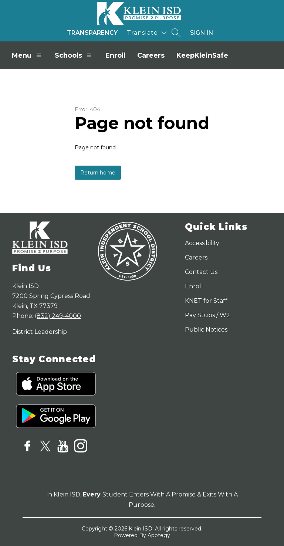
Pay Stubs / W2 (207, 315)
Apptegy (159, 535)
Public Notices (206, 329)
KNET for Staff (206, 300)
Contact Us (201, 271)
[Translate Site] (146, 32)
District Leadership (39, 331)
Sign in (201, 32)
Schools (74, 55)
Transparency (92, 32)
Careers (151, 55)
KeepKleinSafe (202, 55)
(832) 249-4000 (58, 315)
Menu (27, 55)
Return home (97, 172)
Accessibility (202, 243)
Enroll (115, 55)
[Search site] (176, 32)
